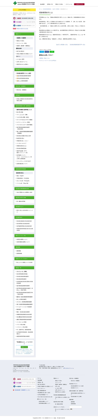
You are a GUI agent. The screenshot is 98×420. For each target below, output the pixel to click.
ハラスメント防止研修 (22, 327)
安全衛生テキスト (74, 387)
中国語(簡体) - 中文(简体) (23, 178)
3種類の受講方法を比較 (20, 28)
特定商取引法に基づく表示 (44, 392)
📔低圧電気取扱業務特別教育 (24, 75)
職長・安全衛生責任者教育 (23, 312)
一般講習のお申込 (79, 4)
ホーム (39, 378)
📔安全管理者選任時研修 (23, 78)
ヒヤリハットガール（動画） (24, 122)
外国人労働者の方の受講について (24, 53)
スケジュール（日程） (22, 43)
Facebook (47, 51)
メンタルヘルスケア (21, 143)
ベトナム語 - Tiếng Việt (22, 183)
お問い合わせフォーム (22, 61)
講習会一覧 (50, 4)
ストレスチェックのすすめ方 (24, 161)
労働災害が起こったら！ (23, 140)
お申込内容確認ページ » (24, 9)
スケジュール (69, 4)
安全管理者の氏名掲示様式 (23, 223)
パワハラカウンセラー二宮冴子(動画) (24, 124)
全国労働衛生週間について (23, 241)
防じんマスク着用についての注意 (24, 262)
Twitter (41, 51)
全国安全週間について (22, 239)
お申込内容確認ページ (43, 394)
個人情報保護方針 (42, 390)
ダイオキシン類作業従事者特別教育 (24, 301)
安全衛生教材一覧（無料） (76, 396)
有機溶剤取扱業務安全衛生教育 (24, 314)
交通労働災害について (22, 163)
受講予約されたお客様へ (23, 64)
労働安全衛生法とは (21, 145)
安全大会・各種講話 (21, 89)
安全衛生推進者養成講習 (23, 276)
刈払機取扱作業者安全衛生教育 (24, 317)
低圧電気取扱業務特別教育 (23, 285)
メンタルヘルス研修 (21, 322)
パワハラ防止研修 (21, 324)
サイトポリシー (41, 388)
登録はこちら (24, 347)
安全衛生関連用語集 (21, 148)
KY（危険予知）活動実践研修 (24, 329)
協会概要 (42, 4)
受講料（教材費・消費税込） (24, 45)
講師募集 (19, 250)
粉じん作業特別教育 (21, 299)
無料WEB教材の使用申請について (24, 109)
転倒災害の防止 (20, 138)
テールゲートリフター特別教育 (24, 306)
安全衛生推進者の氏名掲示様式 (24, 221)
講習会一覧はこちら (45, 58)
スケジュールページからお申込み (48, 60)
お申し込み (57, 386)
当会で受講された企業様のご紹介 (24, 192)
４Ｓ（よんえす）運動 (22, 114)
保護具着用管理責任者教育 (23, 336)
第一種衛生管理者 (21, 201)
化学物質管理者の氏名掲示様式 (24, 226)
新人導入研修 (20, 112)
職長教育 (19, 309)
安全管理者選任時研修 (22, 274)
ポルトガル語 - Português (23, 180)
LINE (52, 51)
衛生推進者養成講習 (21, 279)
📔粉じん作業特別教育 (22, 80)
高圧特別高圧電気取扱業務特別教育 (24, 304)
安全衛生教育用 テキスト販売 (24, 73)
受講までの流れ (59, 4)
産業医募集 (19, 253)
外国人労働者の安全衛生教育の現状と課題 (45, 396)
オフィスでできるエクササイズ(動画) (24, 119)
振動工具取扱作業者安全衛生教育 (24, 319)
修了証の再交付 (20, 51)
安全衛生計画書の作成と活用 (24, 135)
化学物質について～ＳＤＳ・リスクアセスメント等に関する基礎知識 (24, 157)
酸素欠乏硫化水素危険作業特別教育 (24, 296)
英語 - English (20, 175)
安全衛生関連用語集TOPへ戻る (77, 44)
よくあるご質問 (20, 59)
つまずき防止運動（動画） (23, 117)
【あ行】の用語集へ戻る (62, 44)
